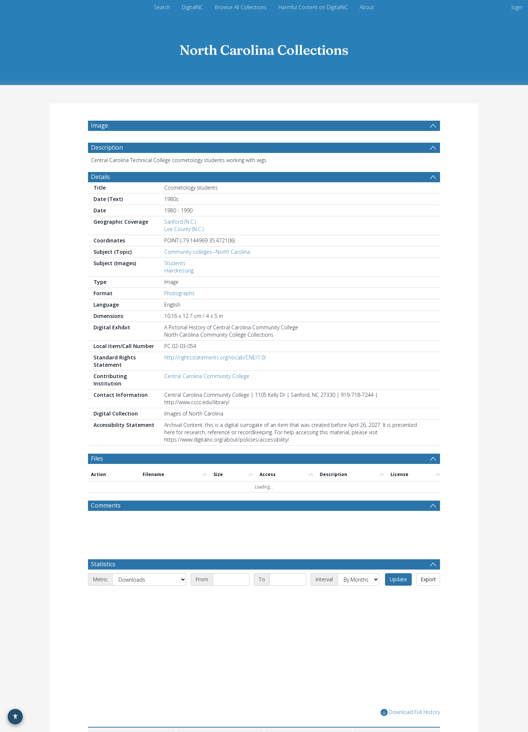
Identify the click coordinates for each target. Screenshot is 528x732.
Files (97, 458)
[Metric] (149, 579)
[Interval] (358, 579)
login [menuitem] (516, 7)
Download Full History (410, 712)
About (367, 7)
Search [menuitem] (162, 7)
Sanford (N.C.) (180, 221)
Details (100, 177)
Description (107, 147)
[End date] (288, 579)
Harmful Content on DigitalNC (313, 7)
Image (99, 125)
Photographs (179, 293)
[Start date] (231, 579)
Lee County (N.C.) (183, 229)
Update (398, 579)
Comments (106, 505)
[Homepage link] (264, 48)
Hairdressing (179, 270)
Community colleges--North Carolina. (207, 251)
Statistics (103, 564)
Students (175, 263)
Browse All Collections (241, 7)
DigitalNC (192, 7)
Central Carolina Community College (206, 376)
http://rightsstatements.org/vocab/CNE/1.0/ (215, 357)
